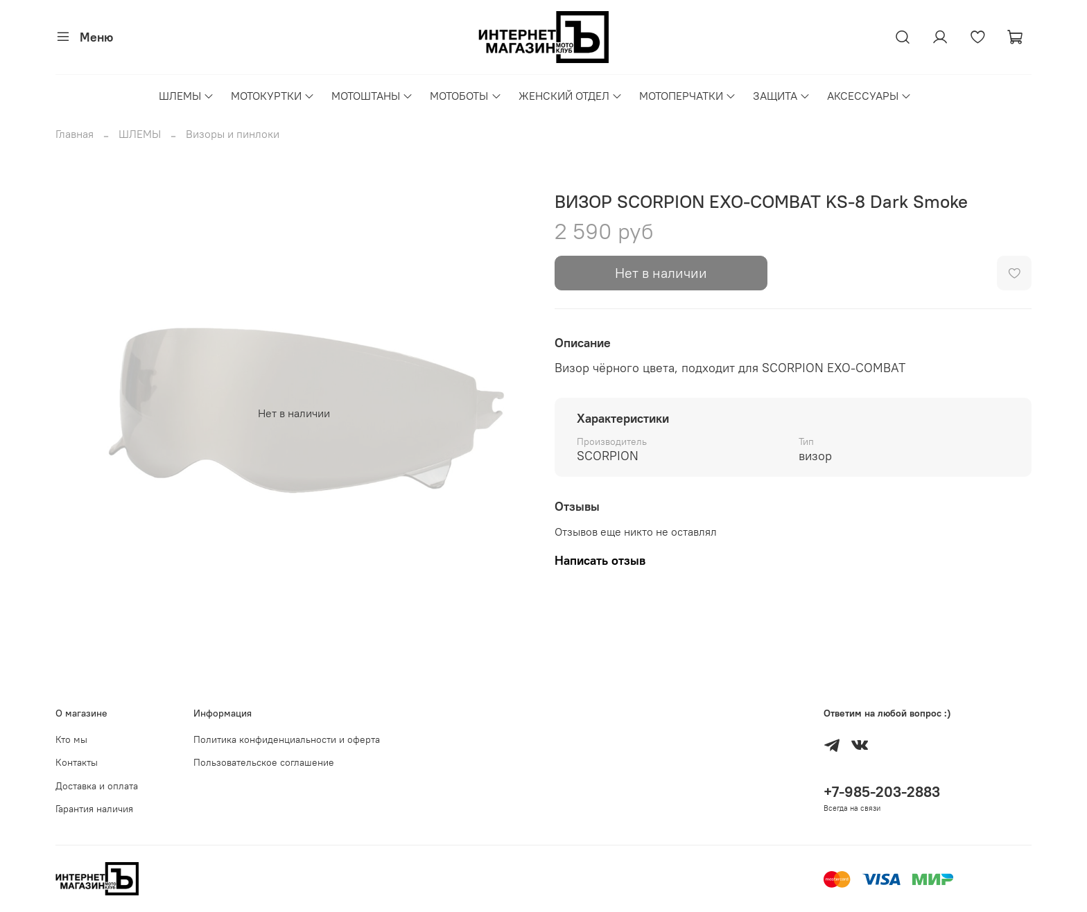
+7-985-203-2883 (882, 791)
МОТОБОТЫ (465, 96)
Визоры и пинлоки (232, 134)
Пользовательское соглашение (263, 762)
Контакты (76, 762)
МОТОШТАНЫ (372, 96)
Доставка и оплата (96, 786)
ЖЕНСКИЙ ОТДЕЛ (571, 96)
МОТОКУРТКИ (273, 96)
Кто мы (71, 739)
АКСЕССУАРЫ (869, 96)
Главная (74, 134)
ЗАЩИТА (781, 96)
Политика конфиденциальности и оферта (286, 739)
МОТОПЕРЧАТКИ (687, 96)
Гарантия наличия (94, 809)
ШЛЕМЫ (186, 96)
